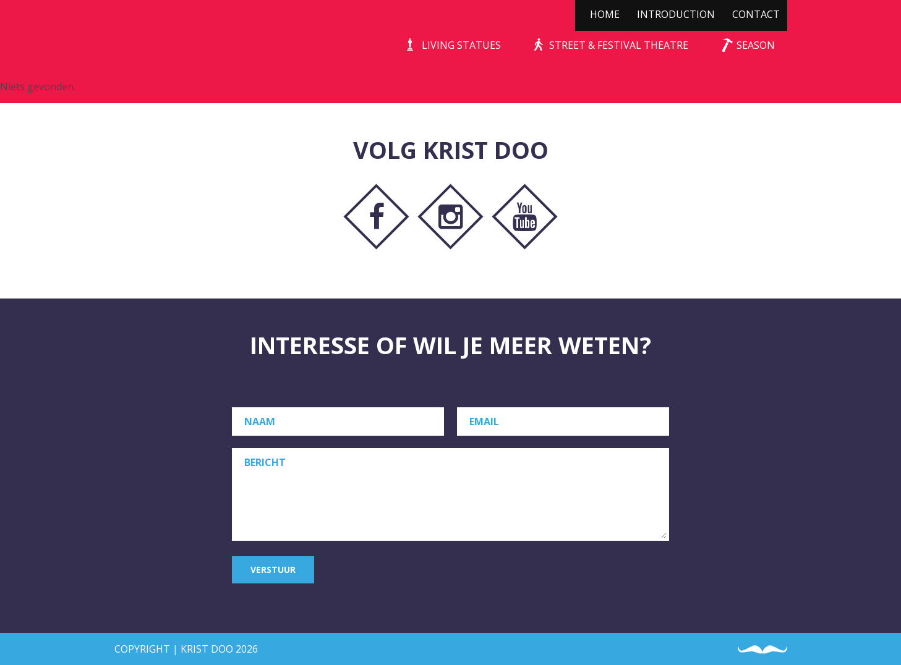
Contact (756, 14)
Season (756, 45)
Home (605, 14)
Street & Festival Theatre (618, 45)
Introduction (676, 14)
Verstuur (273, 569)
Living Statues (461, 45)
